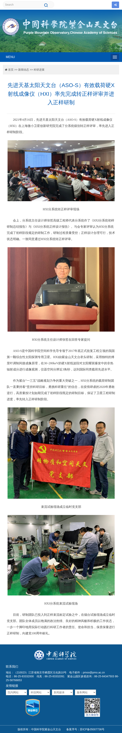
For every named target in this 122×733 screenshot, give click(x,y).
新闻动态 (23, 69)
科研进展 (39, 69)
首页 (11, 69)
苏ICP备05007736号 (92, 729)
